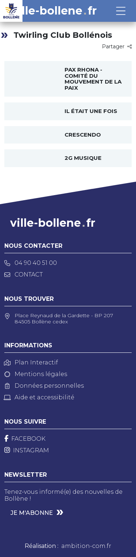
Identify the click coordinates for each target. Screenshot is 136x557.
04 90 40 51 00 (30, 262)
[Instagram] (26, 450)
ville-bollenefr (54, 10)
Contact (23, 274)
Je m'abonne (32, 512)
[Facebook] (24, 438)
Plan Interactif (31, 362)
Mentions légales (35, 374)
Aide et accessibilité (39, 397)
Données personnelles (44, 385)
